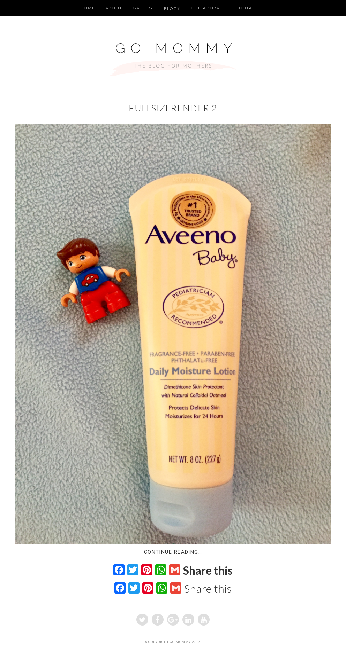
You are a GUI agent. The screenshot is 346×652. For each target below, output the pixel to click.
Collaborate (208, 7)
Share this (208, 570)
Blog (171, 8)
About (113, 7)
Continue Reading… (173, 552)
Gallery (143, 7)
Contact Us (250, 7)
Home (87, 7)
